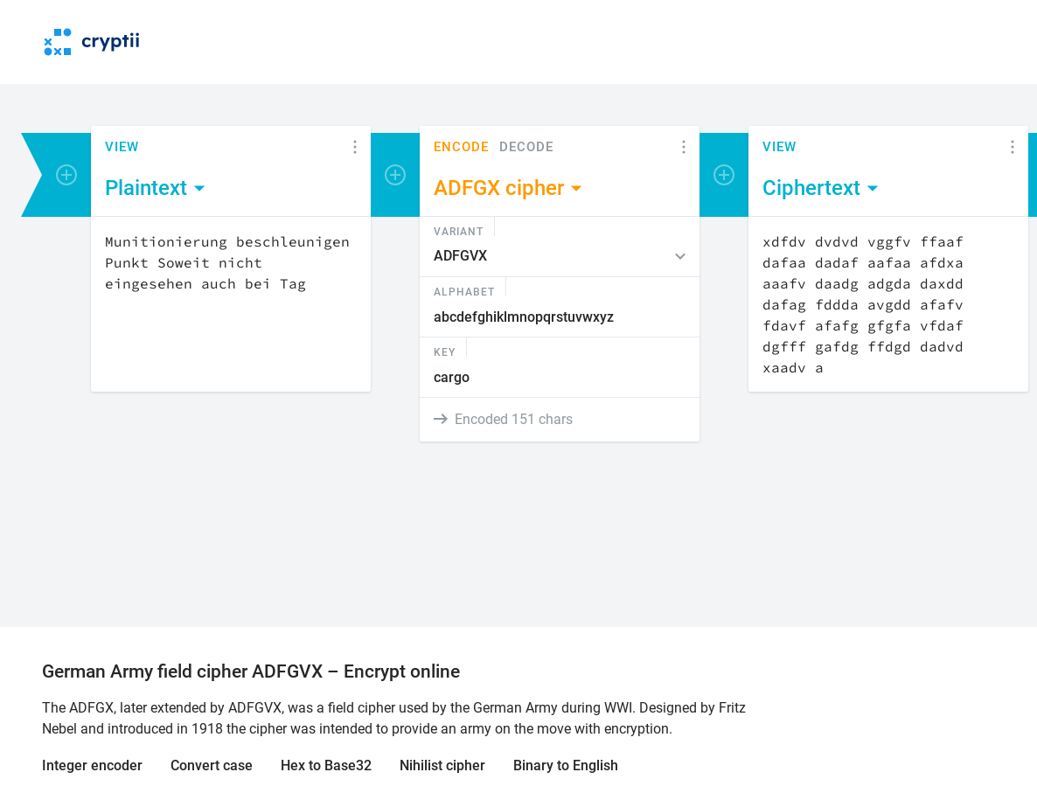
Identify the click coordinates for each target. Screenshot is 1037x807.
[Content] (231, 304)
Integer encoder (92, 765)
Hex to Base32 (326, 765)
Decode (526, 147)
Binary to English (565, 765)
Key (445, 351)
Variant (459, 231)
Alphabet (464, 291)
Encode (461, 147)
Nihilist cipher (442, 765)
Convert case (212, 765)
